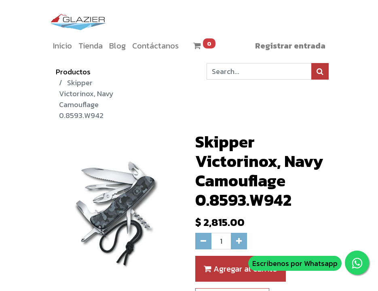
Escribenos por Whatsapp (295, 263)
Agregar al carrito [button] (240, 269)
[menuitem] (62, 45)
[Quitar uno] (203, 241)
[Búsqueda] (320, 71)
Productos (73, 71)
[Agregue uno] (239, 241)
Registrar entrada (290, 46)
